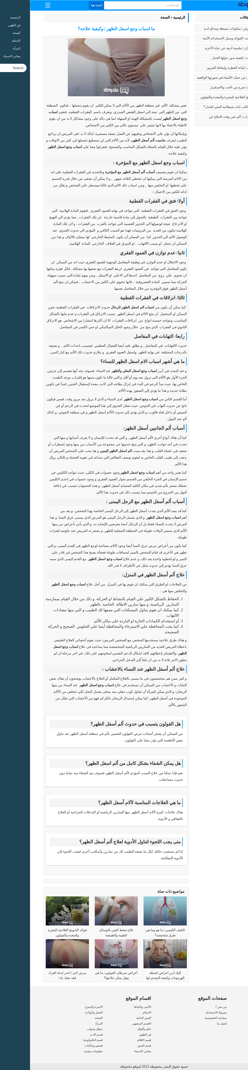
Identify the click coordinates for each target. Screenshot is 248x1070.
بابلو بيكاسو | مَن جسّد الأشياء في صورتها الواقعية (200, 77)
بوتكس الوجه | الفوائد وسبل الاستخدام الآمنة (203, 38)
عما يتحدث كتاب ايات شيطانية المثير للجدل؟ (203, 107)
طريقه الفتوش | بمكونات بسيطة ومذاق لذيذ (203, 28)
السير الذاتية (113, 1017)
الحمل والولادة (64, 1012)
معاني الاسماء (112, 1051)
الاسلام (117, 1012)
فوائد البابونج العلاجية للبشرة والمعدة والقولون (201, 97)
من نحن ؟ (191, 1006)
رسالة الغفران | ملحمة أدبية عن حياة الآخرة (204, 48)
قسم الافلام (114, 1040)
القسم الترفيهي (111, 1023)
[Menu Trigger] (17, 5)
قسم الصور (114, 1045)
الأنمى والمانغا (112, 1006)
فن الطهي (115, 1034)
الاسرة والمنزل (63, 1006)
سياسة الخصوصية (186, 1017)
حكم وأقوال (114, 1028)
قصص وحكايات (64, 1045)
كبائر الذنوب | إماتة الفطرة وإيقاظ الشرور (205, 68)
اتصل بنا (192, 1023)
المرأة (69, 1023)
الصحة (135, 17)
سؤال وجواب (65, 1028)
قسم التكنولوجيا (63, 1040)
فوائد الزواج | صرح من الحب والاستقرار (206, 87)
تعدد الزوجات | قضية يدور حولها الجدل (207, 58)
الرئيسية (149, 17)
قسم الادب (66, 1034)
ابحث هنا (66, 5)
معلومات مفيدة (63, 1051)
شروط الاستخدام (186, 1012)
